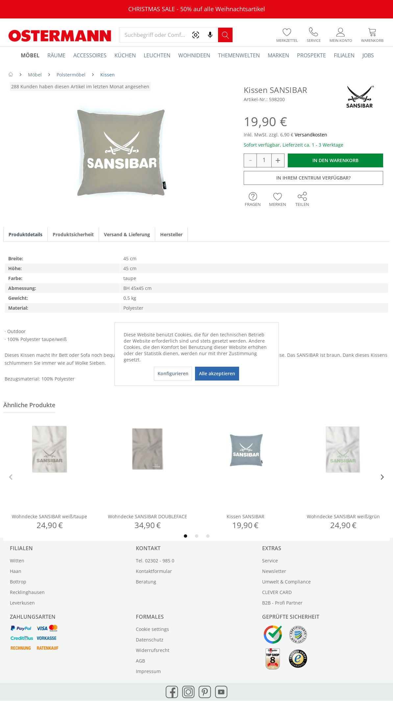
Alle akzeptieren (217, 373)
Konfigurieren (173, 373)
